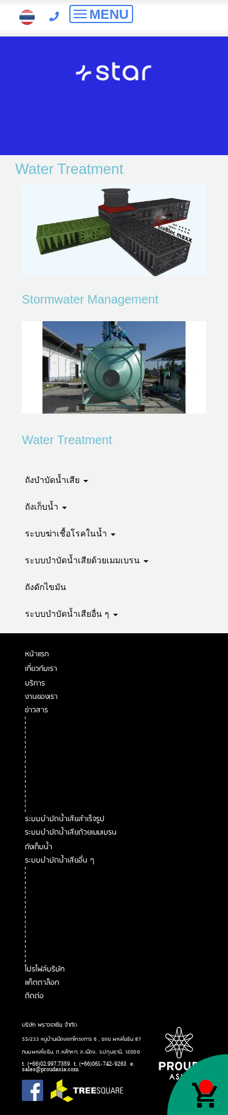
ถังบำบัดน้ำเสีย (56, 480)
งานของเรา (42, 696)
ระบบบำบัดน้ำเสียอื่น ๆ (71, 614)
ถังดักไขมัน (45, 587)
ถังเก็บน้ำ (46, 507)
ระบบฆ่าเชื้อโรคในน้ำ (70, 533)
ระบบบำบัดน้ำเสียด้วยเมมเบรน (86, 560)
